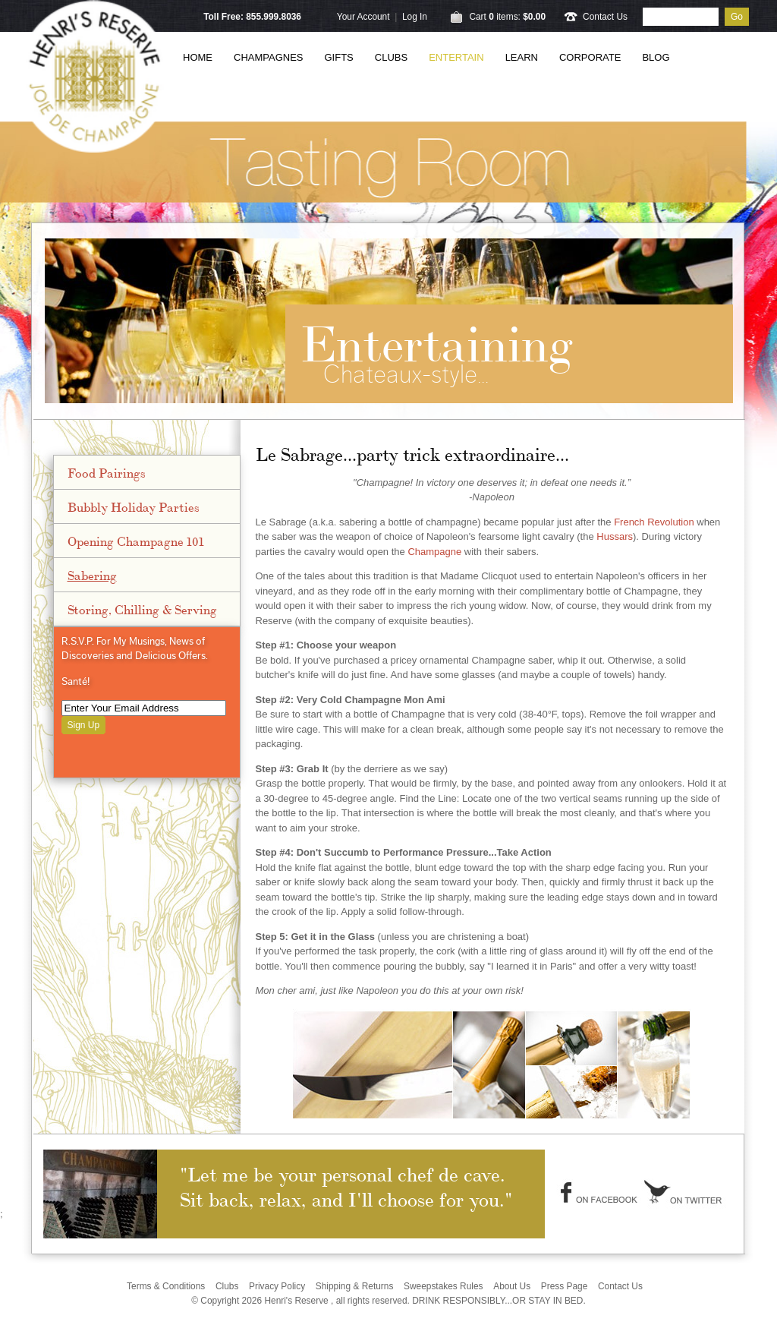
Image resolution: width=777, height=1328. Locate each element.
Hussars (614, 536)
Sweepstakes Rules (443, 1286)
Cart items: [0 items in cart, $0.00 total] (507, 16)
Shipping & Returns (355, 1286)
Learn (521, 57)
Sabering (92, 574)
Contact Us (605, 16)
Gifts (339, 57)
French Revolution (654, 522)
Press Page (564, 1286)
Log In (414, 16)
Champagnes (269, 57)
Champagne (434, 551)
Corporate (590, 57)
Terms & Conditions (166, 1286)
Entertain (456, 57)
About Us (511, 1286)
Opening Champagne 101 (136, 540)
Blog (655, 57)
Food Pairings (107, 472)
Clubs (391, 57)
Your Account (363, 16)
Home (197, 57)
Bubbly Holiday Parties (134, 506)
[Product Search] (681, 17)
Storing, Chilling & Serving (142, 609)
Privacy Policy (277, 1286)
